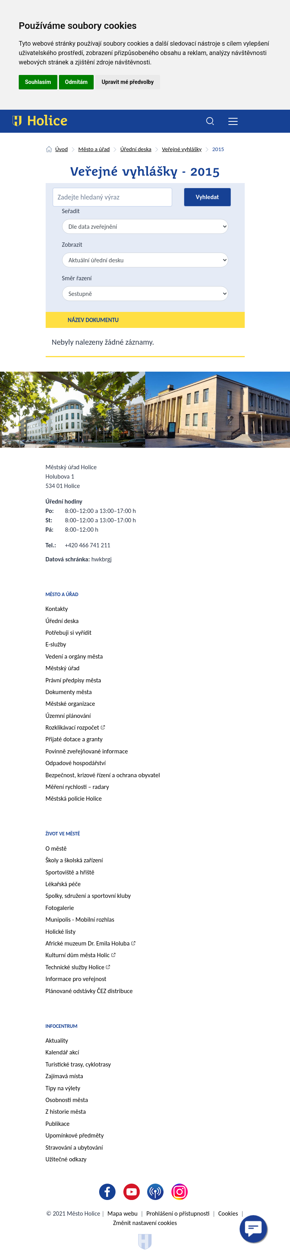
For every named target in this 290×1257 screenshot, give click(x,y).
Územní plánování (68, 715)
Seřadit (71, 211)
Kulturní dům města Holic (78, 955)
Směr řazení (77, 278)
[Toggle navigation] (233, 121)
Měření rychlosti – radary (77, 787)
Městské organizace (70, 703)
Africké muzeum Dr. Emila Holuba (88, 943)
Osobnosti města (67, 1100)
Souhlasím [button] (38, 82)
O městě (56, 848)
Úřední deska (135, 149)
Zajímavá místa (64, 1076)
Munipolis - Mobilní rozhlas (80, 919)
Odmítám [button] (76, 82)
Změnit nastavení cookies (145, 1223)
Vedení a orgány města (74, 656)
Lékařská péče (63, 884)
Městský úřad (63, 668)
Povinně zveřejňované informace (87, 751)
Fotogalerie (60, 908)
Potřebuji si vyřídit (69, 632)
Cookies (228, 1213)
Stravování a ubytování (74, 1147)
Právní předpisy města (73, 680)
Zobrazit (72, 244)
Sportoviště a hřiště (70, 872)
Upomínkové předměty (75, 1135)
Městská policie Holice (74, 798)
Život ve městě (63, 834)
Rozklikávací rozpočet (72, 727)
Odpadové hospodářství (76, 763)
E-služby (56, 644)
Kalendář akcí (62, 1052)
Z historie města (66, 1111)
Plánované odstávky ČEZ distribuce (89, 991)
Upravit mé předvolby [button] (127, 82)
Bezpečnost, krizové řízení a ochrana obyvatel (103, 775)
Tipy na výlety (63, 1088)
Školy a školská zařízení (74, 860)
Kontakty (57, 608)
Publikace (58, 1123)
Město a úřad (94, 149)
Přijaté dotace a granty (74, 739)
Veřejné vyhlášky (182, 149)
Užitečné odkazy (66, 1159)
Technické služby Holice (75, 967)
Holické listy (61, 931)
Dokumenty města (69, 692)
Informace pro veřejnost (76, 979)
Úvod (61, 149)
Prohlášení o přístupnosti (177, 1213)
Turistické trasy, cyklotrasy (78, 1064)
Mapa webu (122, 1213)
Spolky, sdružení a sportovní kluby (88, 895)
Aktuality (57, 1040)
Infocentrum (62, 1026)
